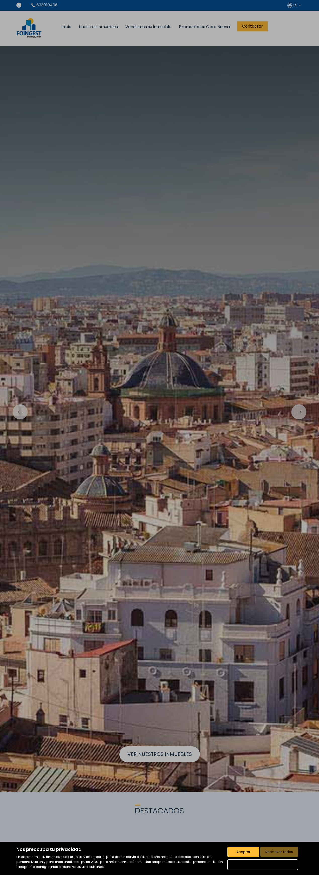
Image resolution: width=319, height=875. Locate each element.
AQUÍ (95, 861)
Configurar (262, 864)
